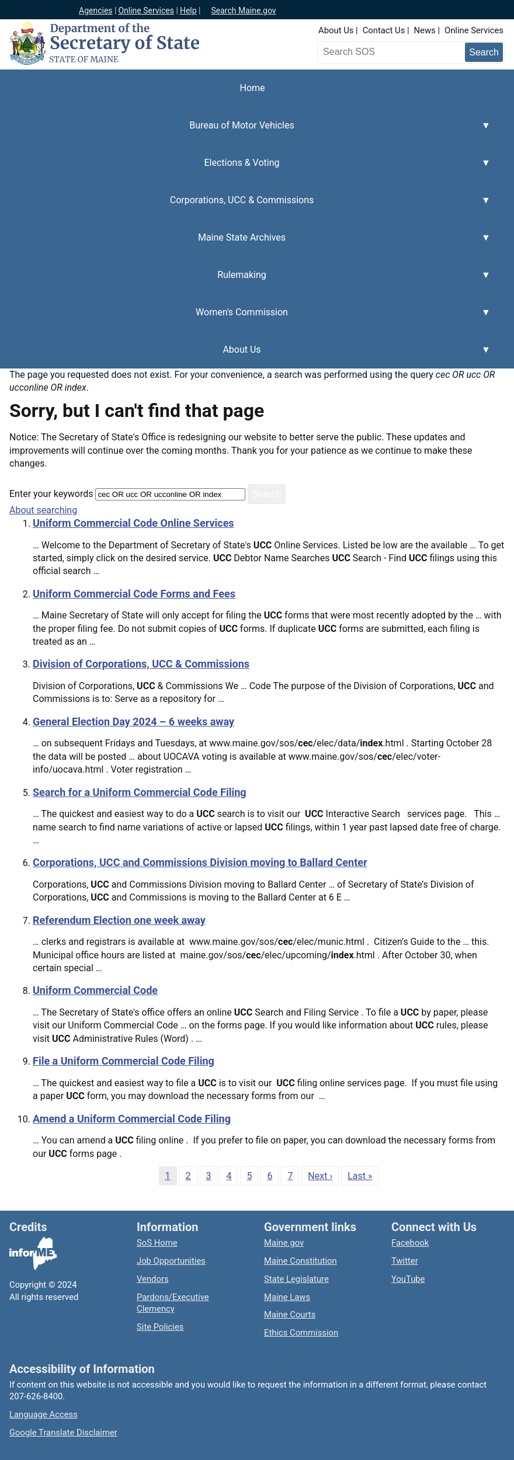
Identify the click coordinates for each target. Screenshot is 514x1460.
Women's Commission (245, 319)
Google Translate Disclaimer (63, 1432)
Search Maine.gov (243, 10)
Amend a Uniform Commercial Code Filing (132, 1119)
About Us (335, 30)
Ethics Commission (301, 1332)
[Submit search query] (484, 52)
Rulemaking (245, 281)
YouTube (408, 1279)
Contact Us (384, 30)
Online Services (146, 10)
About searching (43, 510)
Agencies (96, 10)
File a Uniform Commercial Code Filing (123, 1061)
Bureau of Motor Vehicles (245, 132)
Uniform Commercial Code (95, 990)
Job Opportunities (171, 1261)
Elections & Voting (245, 169)
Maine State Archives (245, 244)
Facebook (410, 1242)
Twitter (404, 1261)
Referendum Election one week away (119, 920)
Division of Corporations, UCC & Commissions (141, 664)
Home (252, 87)
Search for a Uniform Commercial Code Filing (139, 792)
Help (188, 10)
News (425, 30)
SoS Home (157, 1242)
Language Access (43, 1414)
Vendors (153, 1279)
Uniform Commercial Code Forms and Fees (134, 594)
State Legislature (296, 1279)
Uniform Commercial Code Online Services (133, 523)
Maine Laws (287, 1297)
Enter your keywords (51, 493)
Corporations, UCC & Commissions (245, 206)
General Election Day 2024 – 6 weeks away (133, 721)
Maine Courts (289, 1314)
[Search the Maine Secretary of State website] (381, 52)
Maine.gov (284, 1242)
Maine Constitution (300, 1261)
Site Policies (160, 1327)
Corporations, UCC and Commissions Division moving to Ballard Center (200, 862)
